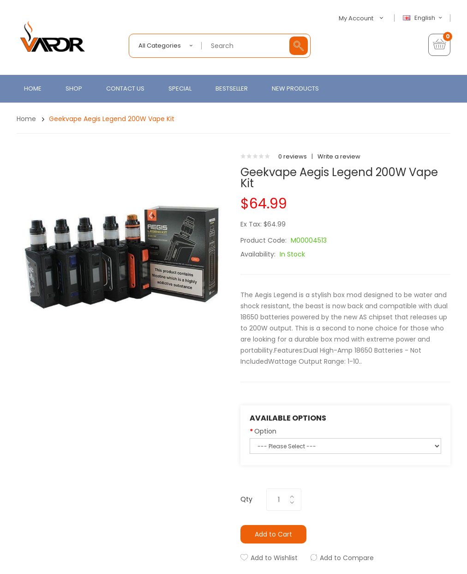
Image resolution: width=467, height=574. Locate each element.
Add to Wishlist (274, 557)
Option (265, 431)
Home (26, 118)
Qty (246, 499)
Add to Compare (347, 557)
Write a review (338, 156)
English (423, 18)
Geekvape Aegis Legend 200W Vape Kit (111, 118)
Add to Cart (273, 534)
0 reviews (292, 156)
